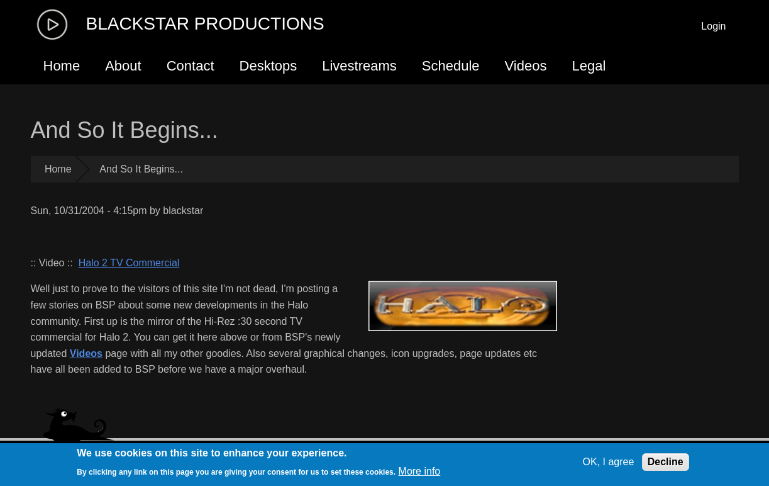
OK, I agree (608, 461)
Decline (665, 461)
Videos (526, 66)
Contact (190, 66)
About (123, 66)
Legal (589, 66)
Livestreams (359, 66)
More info (420, 471)
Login (713, 26)
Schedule (451, 66)
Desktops (268, 66)
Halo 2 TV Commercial (129, 262)
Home (61, 66)
